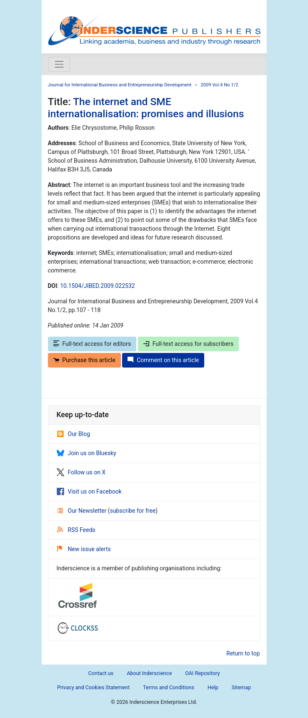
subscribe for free (133, 510)
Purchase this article (84, 360)
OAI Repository (202, 673)
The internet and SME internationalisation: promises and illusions (146, 108)
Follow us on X (81, 472)
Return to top (243, 653)
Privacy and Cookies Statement (93, 687)
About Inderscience (149, 673)
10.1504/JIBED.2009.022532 (97, 285)
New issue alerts (84, 549)
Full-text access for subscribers (188, 343)
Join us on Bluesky (86, 453)
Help (213, 687)
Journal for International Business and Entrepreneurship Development (120, 85)
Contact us (101, 673)
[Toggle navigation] (59, 64)
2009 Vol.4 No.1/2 (219, 85)
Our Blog (73, 434)
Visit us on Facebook (89, 491)
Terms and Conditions (168, 687)
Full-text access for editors (92, 343)
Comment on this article (163, 360)
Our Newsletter (82, 510)
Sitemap (241, 687)
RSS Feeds (76, 530)
